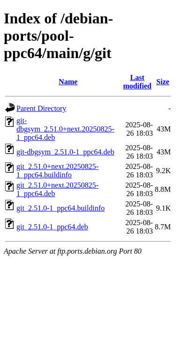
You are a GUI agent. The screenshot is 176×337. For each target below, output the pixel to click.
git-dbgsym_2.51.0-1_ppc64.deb (65, 152)
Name (68, 82)
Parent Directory (41, 108)
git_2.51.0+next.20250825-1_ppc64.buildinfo (57, 170)
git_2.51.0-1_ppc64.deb (52, 227)
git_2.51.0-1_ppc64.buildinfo (60, 208)
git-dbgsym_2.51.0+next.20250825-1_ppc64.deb (65, 129)
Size (162, 82)
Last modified (137, 81)
